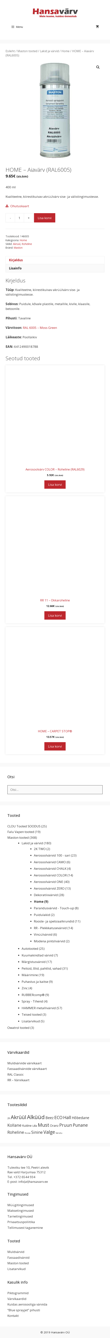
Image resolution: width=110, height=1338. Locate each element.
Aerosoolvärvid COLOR (50, 875)
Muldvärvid (15, 1252)
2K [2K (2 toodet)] (8, 1118)
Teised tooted (32, 1014)
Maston (18, 247)
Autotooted (30, 948)
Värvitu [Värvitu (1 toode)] (59, 1133)
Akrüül (16, 244)
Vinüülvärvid (43, 934)
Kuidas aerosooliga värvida (27, 1304)
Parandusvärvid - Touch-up (54, 908)
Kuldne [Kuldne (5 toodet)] (27, 1126)
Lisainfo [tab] (15, 268)
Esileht (10, 51)
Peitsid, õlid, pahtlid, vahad (42, 968)
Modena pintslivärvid (49, 941)
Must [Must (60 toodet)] (43, 1124)
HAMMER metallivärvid (39, 1008)
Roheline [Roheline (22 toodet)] (15, 1132)
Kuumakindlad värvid (37, 955)
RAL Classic (15, 1074)
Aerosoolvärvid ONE (48, 882)
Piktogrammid (18, 1293)
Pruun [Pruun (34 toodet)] (65, 1125)
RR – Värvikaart (18, 1080)
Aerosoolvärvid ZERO (49, 888)
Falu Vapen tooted (20, 832)
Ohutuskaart (19, 206)
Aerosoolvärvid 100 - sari (52, 855)
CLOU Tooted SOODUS (23, 826)
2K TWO (40, 849)
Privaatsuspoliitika (21, 1222)
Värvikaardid (16, 1299)
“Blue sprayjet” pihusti (23, 1310)
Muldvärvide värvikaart (24, 1063)
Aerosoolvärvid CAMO (50, 862)
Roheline (27, 244)
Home (65, 51)
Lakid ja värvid (49, 51)
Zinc (25, 988)
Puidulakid (42, 915)
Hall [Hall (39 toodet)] (67, 1117)
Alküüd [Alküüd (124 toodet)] (36, 1117)
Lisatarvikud (31, 1021)
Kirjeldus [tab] (16, 260)
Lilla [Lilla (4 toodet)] (34, 1125)
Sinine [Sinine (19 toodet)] (37, 1132)
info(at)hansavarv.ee (33, 1181)
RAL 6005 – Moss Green (40, 327)
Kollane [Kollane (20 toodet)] (14, 1125)
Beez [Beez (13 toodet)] (49, 1117)
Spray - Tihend (32, 1001)
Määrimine (30, 975)
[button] (98, 67)
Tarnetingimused (20, 1216)
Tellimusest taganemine (25, 1227)
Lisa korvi (45, 218)
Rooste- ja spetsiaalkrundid (54, 921)
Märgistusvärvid (34, 962)
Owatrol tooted (18, 1028)
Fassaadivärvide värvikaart (27, 1069)
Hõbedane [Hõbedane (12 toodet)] (80, 1117)
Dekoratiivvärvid (46, 895)
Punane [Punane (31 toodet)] (80, 1125)
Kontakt (13, 1315)
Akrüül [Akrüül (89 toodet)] (18, 1117)
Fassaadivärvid (18, 1257)
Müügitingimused (20, 1205)
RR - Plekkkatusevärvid (50, 928)
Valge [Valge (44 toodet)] (49, 1132)
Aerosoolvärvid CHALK (50, 868)
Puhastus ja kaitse (35, 981)
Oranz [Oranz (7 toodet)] (54, 1125)
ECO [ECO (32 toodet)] (58, 1117)
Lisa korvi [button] (55, 484)
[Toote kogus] (19, 217)
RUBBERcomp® (33, 995)
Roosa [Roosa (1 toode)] (28, 1133)
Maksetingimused (20, 1210)
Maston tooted (27, 51)
